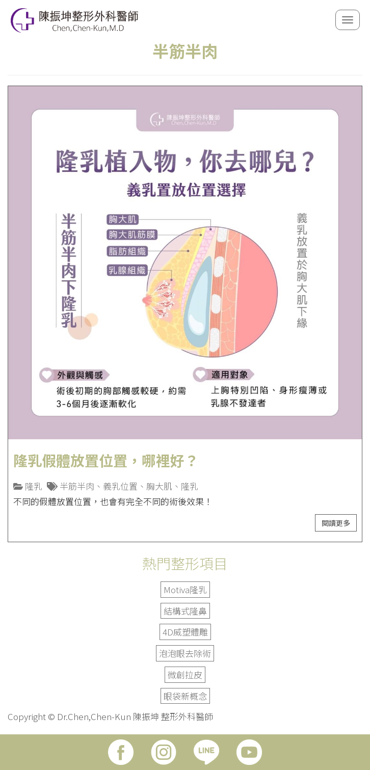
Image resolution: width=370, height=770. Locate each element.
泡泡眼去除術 (185, 653)
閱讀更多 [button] (336, 523)
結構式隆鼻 (185, 610)
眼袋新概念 (185, 695)
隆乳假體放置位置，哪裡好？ (106, 460)
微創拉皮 (185, 674)
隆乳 (33, 486)
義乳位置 (120, 486)
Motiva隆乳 (185, 589)
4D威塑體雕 (185, 631)
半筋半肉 (77, 486)
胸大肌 (159, 486)
